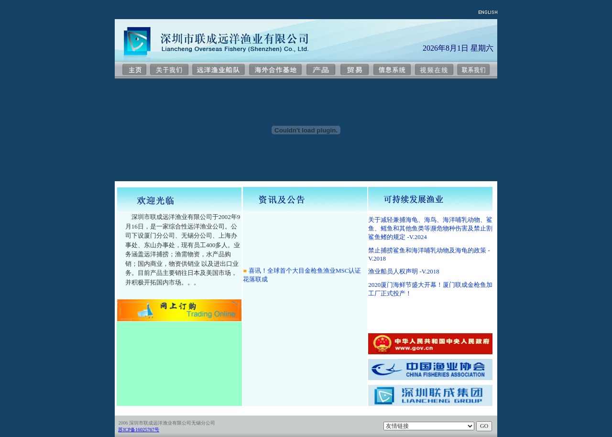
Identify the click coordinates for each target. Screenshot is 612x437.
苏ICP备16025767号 (138, 429)
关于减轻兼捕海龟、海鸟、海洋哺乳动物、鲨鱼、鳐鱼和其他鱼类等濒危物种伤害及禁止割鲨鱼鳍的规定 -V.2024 (430, 228)
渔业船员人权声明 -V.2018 (403, 271)
